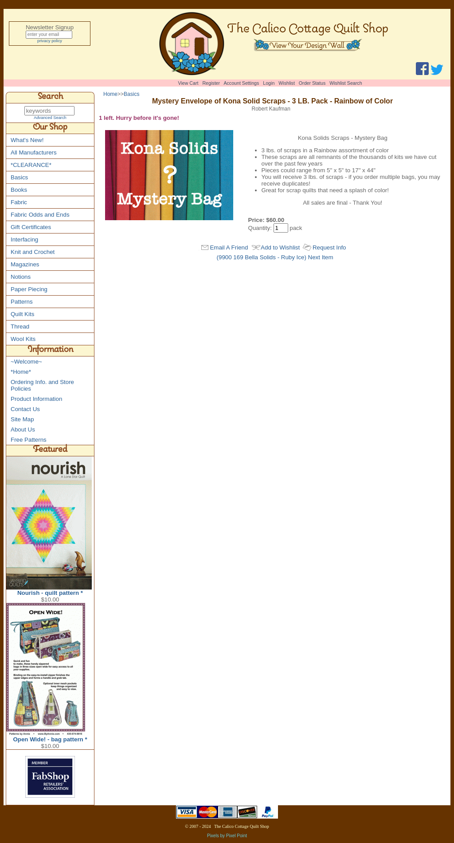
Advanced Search (50, 118)
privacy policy (49, 42)
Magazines (25, 264)
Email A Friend (229, 255)
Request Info (329, 255)
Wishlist (286, 83)
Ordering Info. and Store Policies (42, 385)
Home (110, 94)
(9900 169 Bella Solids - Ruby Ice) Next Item (275, 265)
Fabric (19, 202)
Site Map (22, 419)
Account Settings (241, 83)
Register (211, 83)
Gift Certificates (31, 227)
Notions (21, 277)
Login (268, 83)
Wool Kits (23, 339)
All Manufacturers (34, 153)
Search (50, 97)
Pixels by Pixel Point (227, 836)
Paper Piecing (29, 289)
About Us (23, 430)
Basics (19, 177)
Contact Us (25, 409)
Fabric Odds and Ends (40, 215)
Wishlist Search (345, 83)
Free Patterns (29, 440)
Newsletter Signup (50, 27)
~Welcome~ (26, 362)
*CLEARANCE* (31, 165)
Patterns (22, 302)
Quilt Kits (22, 314)
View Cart (188, 83)
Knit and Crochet (33, 252)
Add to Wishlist (280, 255)
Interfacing (24, 240)
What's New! (27, 140)
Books (19, 190)
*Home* (21, 372)
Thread (20, 327)
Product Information (36, 399)
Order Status (312, 83)
